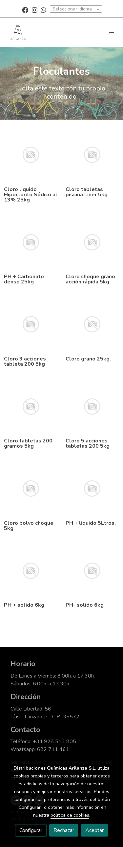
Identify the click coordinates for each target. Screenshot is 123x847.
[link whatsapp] (43, 10)
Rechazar (63, 830)
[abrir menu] (112, 32)
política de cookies (70, 815)
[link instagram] (34, 10)
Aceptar (94, 830)
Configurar (30, 830)
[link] (18, 32)
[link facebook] (25, 10)
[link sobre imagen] (31, 155)
